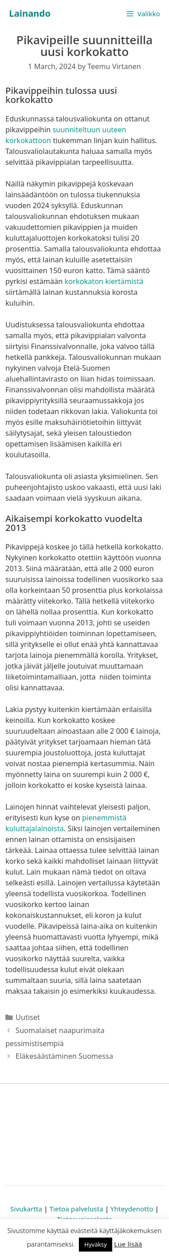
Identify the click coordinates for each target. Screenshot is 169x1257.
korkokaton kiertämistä (103, 281)
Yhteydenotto (131, 1208)
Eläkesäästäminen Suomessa (64, 1056)
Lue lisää (128, 1243)
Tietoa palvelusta (76, 1208)
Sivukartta (26, 1208)
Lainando (29, 13)
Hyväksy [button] (95, 1244)
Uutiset (28, 1017)
